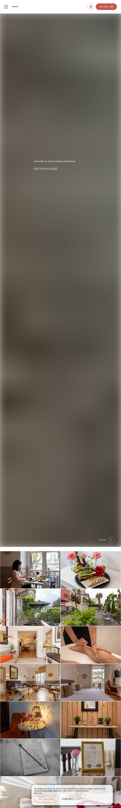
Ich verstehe (46, 799)
